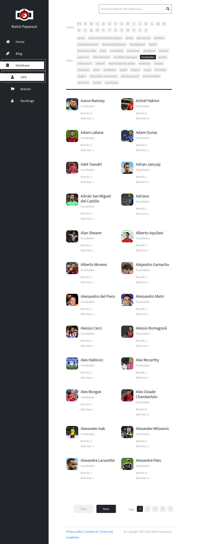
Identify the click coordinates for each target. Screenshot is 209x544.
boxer (153, 44)
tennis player (130, 76)
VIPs (15, 77)
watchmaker (151, 76)
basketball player (114, 44)
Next (106, 509)
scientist (160, 70)
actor (81, 38)
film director (101, 57)
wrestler (83, 83)
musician (83, 70)
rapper (135, 70)
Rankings (18, 101)
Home (15, 42)
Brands (17, 89)
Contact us (91, 531)
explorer (83, 57)
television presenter (103, 76)
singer (82, 76)
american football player (105, 38)
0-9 (79, 24)
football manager (125, 57)
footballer (148, 57)
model (158, 63)
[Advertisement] (191, 80)
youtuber (111, 83)
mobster (144, 63)
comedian (116, 51)
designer (149, 51)
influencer (85, 63)
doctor (163, 51)
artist (129, 38)
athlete (159, 38)
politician (110, 70)
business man (87, 51)
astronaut (143, 38)
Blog (14, 53)
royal (147, 70)
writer (97, 83)
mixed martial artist (122, 63)
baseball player (88, 44)
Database (18, 65)
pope (123, 70)
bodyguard (137, 44)
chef (103, 51)
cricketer (133, 51)
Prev (84, 509)
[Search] (135, 8)
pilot (96, 70)
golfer (163, 57)
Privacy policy (74, 531)
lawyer (100, 63)
